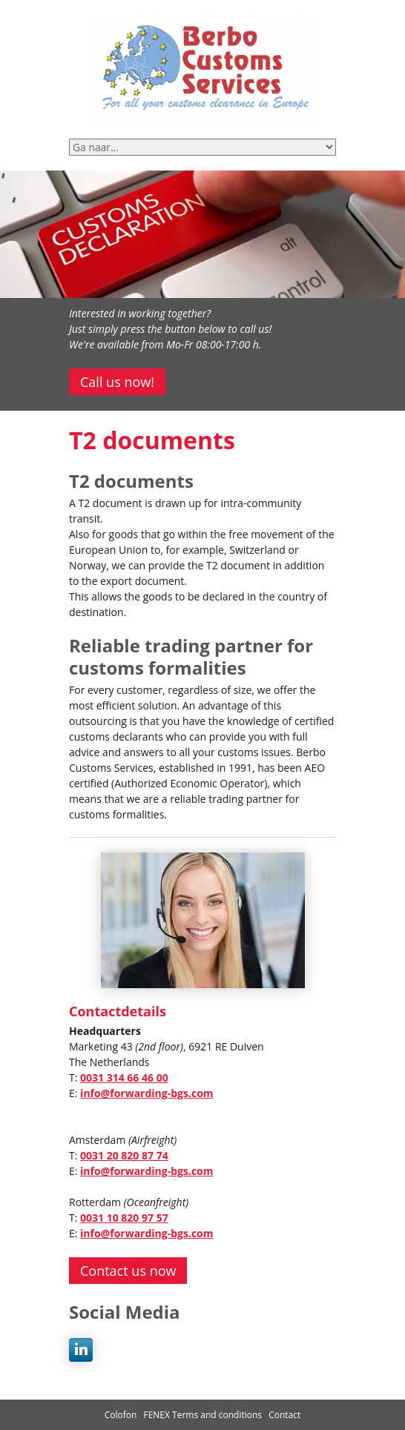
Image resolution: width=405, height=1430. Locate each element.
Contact (284, 1415)
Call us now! (117, 382)
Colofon (121, 1415)
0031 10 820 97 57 (124, 1218)
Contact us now (128, 1271)
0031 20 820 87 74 (124, 1155)
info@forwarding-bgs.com (146, 1093)
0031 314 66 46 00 (124, 1077)
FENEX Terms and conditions (203, 1415)
